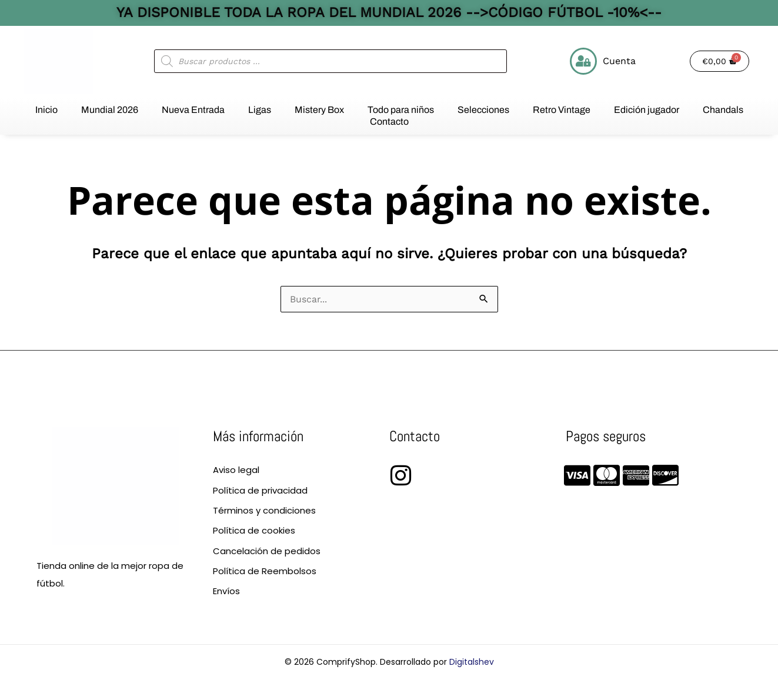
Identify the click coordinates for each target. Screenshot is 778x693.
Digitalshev (471, 662)
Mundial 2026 (109, 110)
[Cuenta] (583, 61)
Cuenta (619, 60)
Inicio (46, 110)
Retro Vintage (561, 110)
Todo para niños (401, 110)
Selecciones (483, 110)
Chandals (723, 110)
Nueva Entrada (193, 110)
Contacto (389, 121)
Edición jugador (646, 110)
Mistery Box (319, 110)
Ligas (259, 110)
